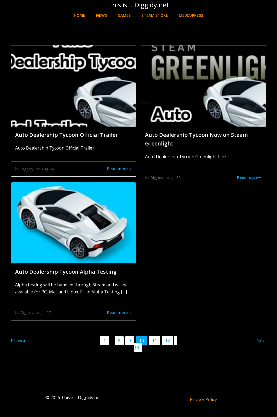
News (101, 15)
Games (124, 15)
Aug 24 (47, 168)
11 (156, 340)
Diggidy (26, 168)
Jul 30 (176, 177)
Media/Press (191, 15)
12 (169, 340)
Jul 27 (46, 312)
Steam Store (154, 15)
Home (79, 15)
